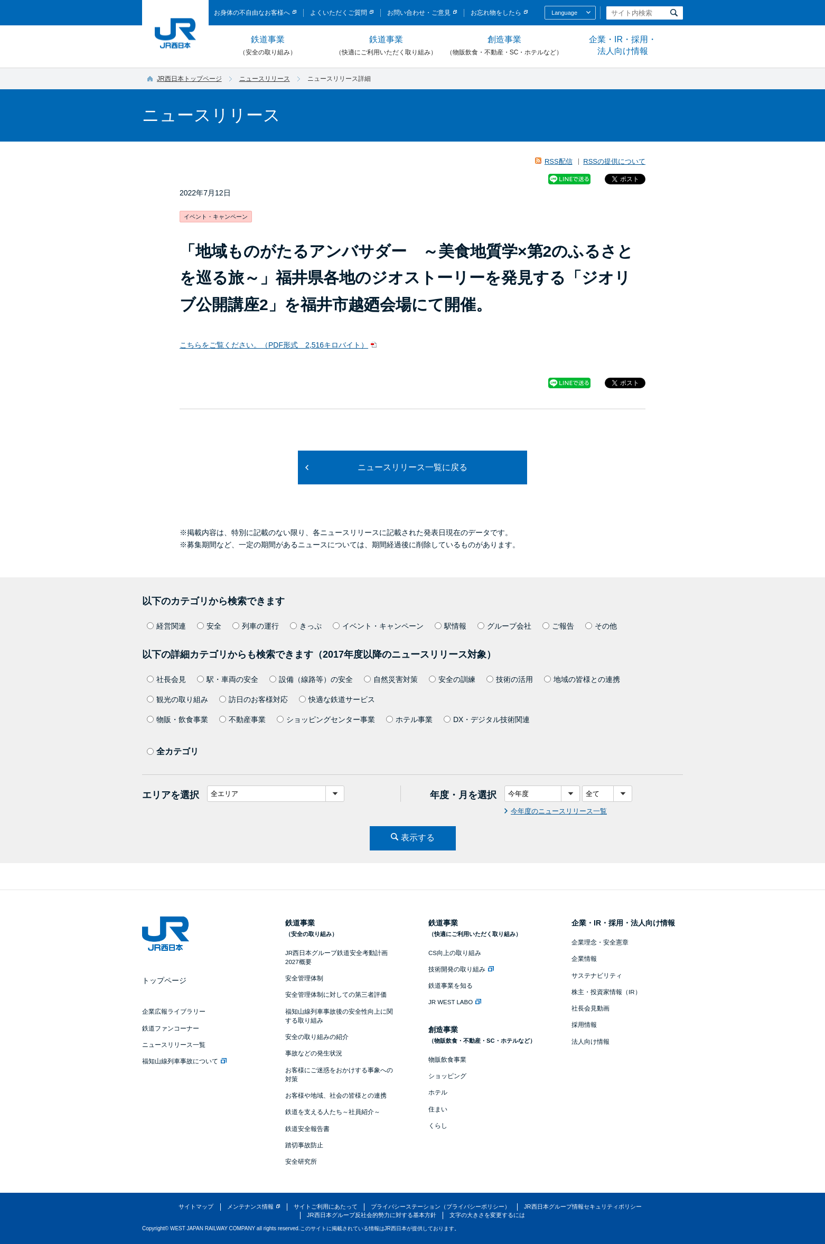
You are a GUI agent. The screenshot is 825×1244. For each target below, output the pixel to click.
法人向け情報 (590, 1042)
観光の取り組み (177, 699)
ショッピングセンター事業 (326, 719)
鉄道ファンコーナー (170, 1028)
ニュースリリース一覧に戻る (412, 467)
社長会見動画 (590, 1008)
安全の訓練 (452, 679)
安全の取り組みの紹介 (317, 1037)
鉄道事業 (268, 46)
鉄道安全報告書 (307, 1129)
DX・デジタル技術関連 (487, 719)
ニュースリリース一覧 (173, 1045)
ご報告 (558, 626)
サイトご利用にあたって (326, 1206)
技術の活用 (509, 679)
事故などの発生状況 (313, 1053)
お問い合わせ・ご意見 (419, 12)
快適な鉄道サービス (337, 699)
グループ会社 (504, 626)
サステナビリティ (596, 975)
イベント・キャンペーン (378, 626)
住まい (437, 1109)
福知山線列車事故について (184, 1061)
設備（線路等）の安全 (311, 679)
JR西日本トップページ (189, 78)
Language (564, 13)
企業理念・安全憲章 (600, 942)
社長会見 (166, 679)
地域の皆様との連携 (582, 679)
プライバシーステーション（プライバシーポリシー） (440, 1206)
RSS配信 (559, 161)
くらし (437, 1126)
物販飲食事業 (447, 1059)
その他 (601, 626)
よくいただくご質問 (338, 12)
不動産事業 (242, 719)
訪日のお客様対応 (253, 699)
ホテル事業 (409, 719)
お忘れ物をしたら (496, 12)
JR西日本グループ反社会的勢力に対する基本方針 (371, 1215)
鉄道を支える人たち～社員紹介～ (332, 1112)
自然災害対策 (391, 679)
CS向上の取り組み (454, 953)
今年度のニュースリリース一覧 (559, 811)
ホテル (437, 1092)
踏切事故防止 (304, 1145)
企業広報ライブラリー (173, 1011)
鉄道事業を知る (450, 986)
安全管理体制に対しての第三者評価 (336, 995)
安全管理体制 (304, 978)
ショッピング (447, 1076)
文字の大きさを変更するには (487, 1215)
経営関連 (166, 626)
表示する (418, 837)
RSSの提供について (614, 161)
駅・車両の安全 (227, 679)
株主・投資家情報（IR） (606, 992)
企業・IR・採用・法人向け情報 (623, 45)
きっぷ (306, 626)
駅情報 (450, 626)
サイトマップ (196, 1206)
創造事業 (504, 46)
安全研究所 (301, 1161)
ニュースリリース (264, 78)
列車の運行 (255, 626)
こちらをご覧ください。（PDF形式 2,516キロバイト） (274, 345)
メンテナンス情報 (250, 1206)
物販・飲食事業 (177, 719)
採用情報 (584, 1025)
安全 (209, 626)
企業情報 (584, 959)
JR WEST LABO (454, 1002)
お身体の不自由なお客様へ (252, 12)
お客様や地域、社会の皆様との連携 (336, 1095)
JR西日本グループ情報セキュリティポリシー (583, 1206)
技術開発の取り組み (461, 969)
